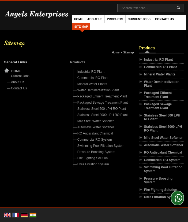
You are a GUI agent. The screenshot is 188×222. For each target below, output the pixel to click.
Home (78, 19)
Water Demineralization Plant (98, 90)
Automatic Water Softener (95, 127)
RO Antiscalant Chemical (95, 133)
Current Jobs (139, 19)
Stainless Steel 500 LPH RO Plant (101, 109)
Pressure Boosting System (96, 152)
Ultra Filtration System (93, 164)
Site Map (81, 26)
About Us (94, 19)
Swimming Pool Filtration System (100, 146)
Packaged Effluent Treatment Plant (102, 96)
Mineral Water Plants (92, 84)
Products (115, 19)
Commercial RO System (94, 139)
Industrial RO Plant (90, 72)
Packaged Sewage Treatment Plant (102, 102)
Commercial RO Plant (92, 78)
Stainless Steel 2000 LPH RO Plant (102, 115)
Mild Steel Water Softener (95, 121)
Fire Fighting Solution (92, 158)
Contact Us (164, 19)
